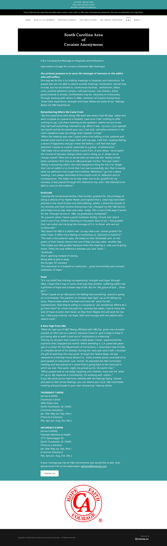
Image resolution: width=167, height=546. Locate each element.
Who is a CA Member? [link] (44, 20)
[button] (138, 20)
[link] (83, 45)
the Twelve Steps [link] (88, 20)
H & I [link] (128, 20)
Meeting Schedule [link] (67, 20)
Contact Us (49, 473)
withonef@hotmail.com (94, 466)
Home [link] (28, 20)
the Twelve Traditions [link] (111, 20)
